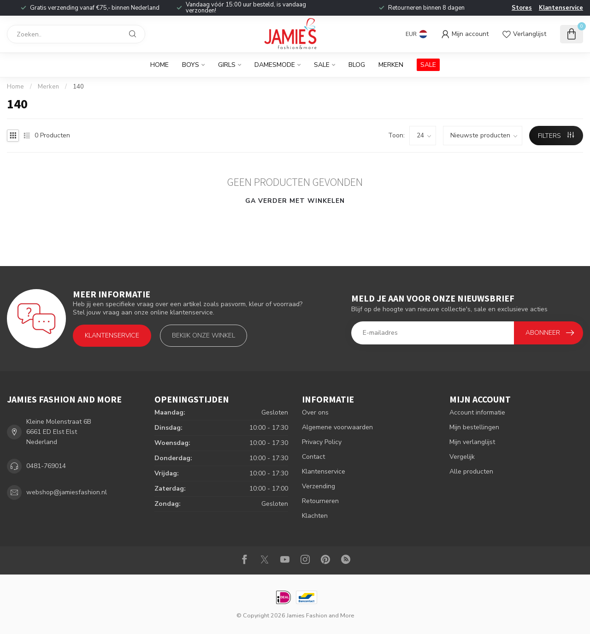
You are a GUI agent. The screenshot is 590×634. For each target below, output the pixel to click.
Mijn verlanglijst (472, 442)
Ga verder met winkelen (295, 200)
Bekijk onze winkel (203, 335)
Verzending (318, 486)
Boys (190, 64)
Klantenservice (561, 8)
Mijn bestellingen (474, 427)
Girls (227, 64)
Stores (522, 8)
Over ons (315, 412)
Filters (556, 135)
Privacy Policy (322, 442)
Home (159, 64)
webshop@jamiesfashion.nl (66, 492)
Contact (313, 456)
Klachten (315, 515)
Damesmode (274, 64)
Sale (322, 64)
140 (78, 87)
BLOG (356, 64)
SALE (428, 64)
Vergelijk (462, 456)
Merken (390, 64)
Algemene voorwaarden (337, 427)
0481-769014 (46, 466)
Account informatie (477, 412)
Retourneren (320, 501)
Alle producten (471, 471)
